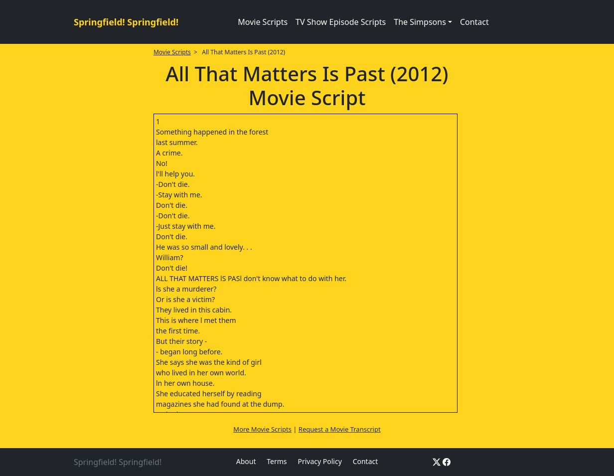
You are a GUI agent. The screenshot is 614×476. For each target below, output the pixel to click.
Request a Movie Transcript (340, 429)
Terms (277, 461)
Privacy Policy (319, 461)
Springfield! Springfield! (126, 22)
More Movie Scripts (262, 429)
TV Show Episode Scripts (341, 21)
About (246, 461)
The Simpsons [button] (420, 21)
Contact (474, 21)
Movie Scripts (263, 21)
